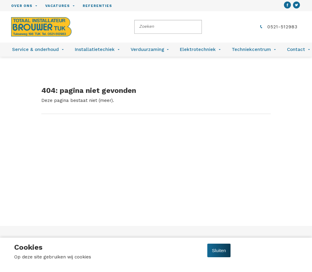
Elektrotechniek (198, 49)
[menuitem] (28, 6)
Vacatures (57, 6)
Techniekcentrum (251, 49)
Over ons (21, 6)
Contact (296, 49)
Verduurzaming (147, 49)
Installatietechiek (95, 49)
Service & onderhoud (35, 49)
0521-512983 (278, 27)
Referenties (97, 6)
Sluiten (219, 250)
